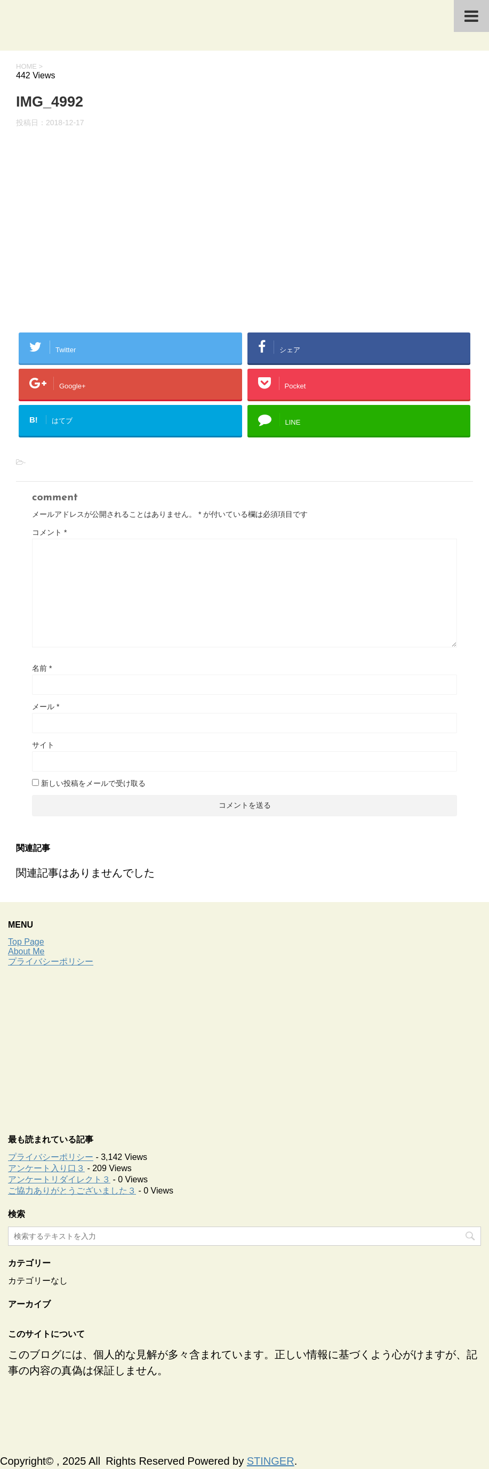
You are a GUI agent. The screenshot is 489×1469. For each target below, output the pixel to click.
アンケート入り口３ (46, 1168)
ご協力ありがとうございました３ (72, 1190)
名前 (42, 668)
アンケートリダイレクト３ (59, 1179)
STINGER (270, 1461)
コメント (49, 532)
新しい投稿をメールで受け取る (93, 783)
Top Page (26, 941)
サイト (43, 745)
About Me (26, 951)
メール (45, 706)
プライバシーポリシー (50, 961)
